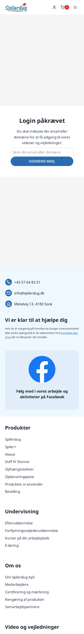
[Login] (54, 7)
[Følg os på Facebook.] (42, 369)
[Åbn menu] (75, 7)
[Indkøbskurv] (64, 7)
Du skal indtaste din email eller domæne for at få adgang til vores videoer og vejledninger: (42, 137)
